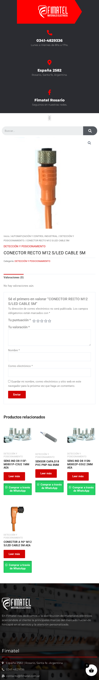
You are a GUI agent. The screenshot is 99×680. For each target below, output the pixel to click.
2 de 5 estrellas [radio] (38, 321)
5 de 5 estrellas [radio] (49, 321)
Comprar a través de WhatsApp (19, 489)
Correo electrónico (20, 366)
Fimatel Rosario (49, 100)
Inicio (6, 236)
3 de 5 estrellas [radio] (41, 321)
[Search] (90, 130)
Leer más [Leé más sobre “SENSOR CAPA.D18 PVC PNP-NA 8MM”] (46, 473)
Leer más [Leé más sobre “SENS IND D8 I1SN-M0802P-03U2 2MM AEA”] (78, 476)
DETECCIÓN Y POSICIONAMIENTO (24, 246)
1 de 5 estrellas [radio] (34, 321)
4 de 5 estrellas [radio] (45, 321)
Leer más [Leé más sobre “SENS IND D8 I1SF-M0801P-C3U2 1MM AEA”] (14, 476)
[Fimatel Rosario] (49, 92)
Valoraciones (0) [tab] (14, 277)
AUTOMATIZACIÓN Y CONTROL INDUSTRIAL (34, 236)
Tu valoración (19, 327)
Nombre (14, 350)
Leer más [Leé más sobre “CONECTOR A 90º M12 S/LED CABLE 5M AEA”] (14, 554)
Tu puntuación (19, 320)
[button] (49, 118)
